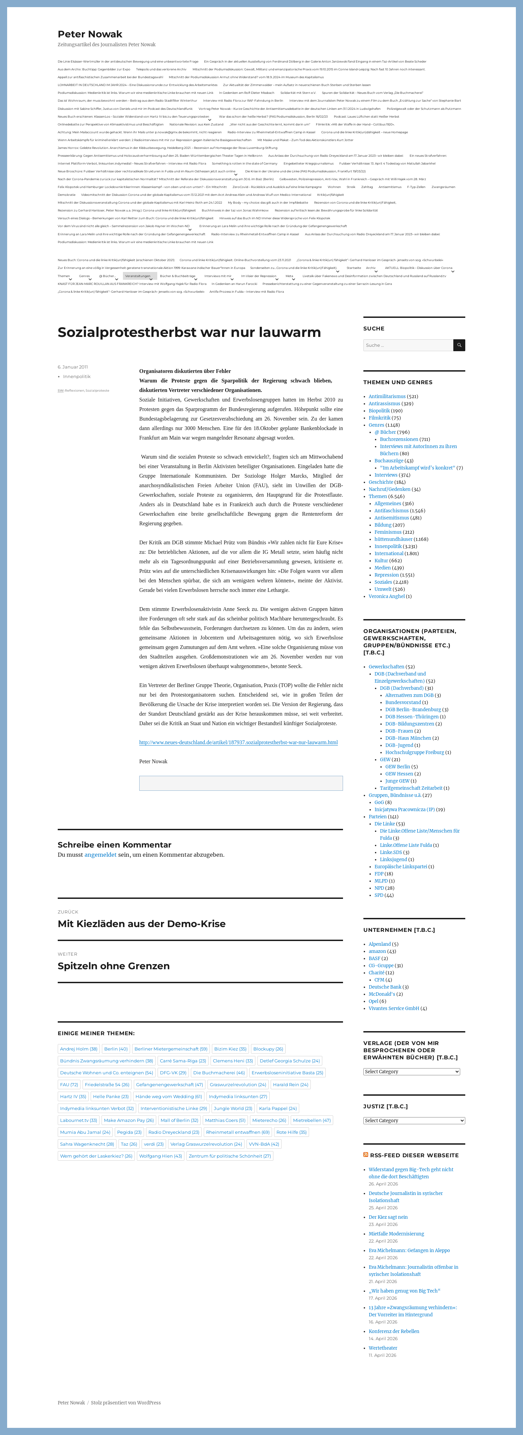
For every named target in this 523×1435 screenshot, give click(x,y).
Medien (383, 568)
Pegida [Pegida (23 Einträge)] (129, 1132)
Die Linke (385, 824)
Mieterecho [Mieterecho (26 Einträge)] (269, 1120)
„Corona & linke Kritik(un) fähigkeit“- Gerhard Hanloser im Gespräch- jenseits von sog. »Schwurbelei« (369, 260)
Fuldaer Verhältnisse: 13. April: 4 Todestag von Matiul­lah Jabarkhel (387, 163)
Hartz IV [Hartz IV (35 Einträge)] (73, 1096)
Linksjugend (393, 859)
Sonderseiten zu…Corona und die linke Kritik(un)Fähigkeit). (293, 268)
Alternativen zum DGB (409, 695)
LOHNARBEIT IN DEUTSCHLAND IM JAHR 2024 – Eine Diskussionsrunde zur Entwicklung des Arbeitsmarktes (137, 85)
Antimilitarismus (387, 396)
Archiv (371, 268)
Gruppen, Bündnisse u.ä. (395, 795)
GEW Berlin (397, 767)
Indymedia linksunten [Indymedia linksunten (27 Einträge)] (238, 1096)
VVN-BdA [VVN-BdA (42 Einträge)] (264, 1144)
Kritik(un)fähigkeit (330, 195)
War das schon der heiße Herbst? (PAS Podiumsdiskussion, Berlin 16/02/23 (273, 116)
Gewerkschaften (386, 667)
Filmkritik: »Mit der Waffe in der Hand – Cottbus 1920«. (355, 124)
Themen (64, 276)
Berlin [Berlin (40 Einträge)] (116, 1049)
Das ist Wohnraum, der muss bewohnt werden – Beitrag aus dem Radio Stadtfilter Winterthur (127, 100)
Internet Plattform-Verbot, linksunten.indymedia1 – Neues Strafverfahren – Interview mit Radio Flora (132, 163)
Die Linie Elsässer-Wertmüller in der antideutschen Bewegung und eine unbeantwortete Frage (128, 61)
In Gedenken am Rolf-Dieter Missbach (246, 93)
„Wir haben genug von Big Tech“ (404, 1291)
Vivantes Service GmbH (394, 1008)
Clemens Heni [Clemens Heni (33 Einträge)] (233, 1060)
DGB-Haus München (408, 738)
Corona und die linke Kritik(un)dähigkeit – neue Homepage (364, 132)
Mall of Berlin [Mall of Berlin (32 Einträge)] (179, 1120)
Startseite (354, 268)
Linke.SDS (391, 852)
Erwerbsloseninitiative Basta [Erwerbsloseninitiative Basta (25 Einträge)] (287, 1072)
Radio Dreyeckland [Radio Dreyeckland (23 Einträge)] (173, 1132)
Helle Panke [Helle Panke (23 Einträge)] (111, 1096)
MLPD (381, 881)
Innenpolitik (77, 376)
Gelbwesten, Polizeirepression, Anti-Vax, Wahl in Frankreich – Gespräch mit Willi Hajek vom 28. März (352, 179)
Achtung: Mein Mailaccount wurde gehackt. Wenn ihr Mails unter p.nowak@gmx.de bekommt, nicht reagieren (140, 132)
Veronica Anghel (387, 596)
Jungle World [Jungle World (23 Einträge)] (233, 1108)
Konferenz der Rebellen (394, 1331)
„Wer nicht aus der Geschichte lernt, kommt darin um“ (270, 124)
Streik (351, 187)
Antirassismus (384, 404)
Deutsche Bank (385, 987)
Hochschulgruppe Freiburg (414, 752)
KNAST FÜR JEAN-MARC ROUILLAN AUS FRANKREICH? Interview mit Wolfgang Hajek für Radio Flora (132, 284)
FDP (379, 874)
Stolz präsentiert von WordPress (126, 1403)
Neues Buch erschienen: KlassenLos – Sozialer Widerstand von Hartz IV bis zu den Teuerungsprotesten (133, 116)
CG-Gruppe (381, 966)
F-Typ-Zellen (416, 187)
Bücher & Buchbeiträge (177, 276)
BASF (374, 958)
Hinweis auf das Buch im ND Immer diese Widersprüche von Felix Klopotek (274, 218)
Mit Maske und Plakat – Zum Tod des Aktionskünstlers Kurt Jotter (305, 140)
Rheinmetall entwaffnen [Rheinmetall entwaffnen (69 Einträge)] (238, 1132)
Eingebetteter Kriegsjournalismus (308, 163)
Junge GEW (397, 781)
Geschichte (381, 482)
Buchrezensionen (399, 439)
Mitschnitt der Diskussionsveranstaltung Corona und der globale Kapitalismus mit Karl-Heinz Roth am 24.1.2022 (140, 202)
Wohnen (334, 187)
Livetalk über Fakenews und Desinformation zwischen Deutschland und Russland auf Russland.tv (374, 276)
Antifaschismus (392, 511)
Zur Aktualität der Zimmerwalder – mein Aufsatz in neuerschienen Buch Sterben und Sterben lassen (297, 85)
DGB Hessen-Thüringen (412, 717)
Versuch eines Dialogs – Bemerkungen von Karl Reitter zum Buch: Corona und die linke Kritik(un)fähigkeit (136, 218)
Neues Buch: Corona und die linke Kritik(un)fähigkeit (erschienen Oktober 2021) (116, 260)
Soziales (383, 582)
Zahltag (367, 187)
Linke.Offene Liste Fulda (406, 845)
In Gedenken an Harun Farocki (234, 284)
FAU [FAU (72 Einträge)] (69, 1084)
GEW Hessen (399, 774)
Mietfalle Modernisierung (396, 1234)
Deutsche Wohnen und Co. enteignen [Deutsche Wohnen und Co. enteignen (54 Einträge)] (106, 1072)
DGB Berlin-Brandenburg (413, 710)
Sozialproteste (97, 390)
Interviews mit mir (218, 276)
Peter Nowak (90, 34)
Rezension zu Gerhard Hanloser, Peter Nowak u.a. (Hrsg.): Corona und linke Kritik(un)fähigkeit (127, 210)
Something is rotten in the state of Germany (244, 163)
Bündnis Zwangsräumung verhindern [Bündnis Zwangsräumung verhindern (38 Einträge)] (106, 1060)
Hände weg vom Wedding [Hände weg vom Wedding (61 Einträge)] (169, 1096)
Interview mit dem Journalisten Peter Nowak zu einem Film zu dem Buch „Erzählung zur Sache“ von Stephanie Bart (375, 100)
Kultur (381, 561)
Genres (84, 276)
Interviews (386, 475)
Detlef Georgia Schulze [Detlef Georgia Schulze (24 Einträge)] (290, 1060)
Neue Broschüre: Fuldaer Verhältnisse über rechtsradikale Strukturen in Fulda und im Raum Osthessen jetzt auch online (146, 171)
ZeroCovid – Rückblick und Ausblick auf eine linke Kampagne (277, 187)
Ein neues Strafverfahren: (428, 155)
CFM (379, 980)
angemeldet (101, 854)
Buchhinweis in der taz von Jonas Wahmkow (235, 210)
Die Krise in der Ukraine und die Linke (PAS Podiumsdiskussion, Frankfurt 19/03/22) (305, 171)
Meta (289, 276)
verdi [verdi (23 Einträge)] (154, 1144)
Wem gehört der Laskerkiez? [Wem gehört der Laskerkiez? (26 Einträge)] (96, 1156)
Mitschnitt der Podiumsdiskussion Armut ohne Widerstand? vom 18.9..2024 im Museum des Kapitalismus (246, 77)
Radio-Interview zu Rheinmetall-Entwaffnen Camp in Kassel (271, 132)
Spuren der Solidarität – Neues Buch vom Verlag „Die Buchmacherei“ (372, 93)
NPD (379, 888)
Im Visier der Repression (258, 276)
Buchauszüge (389, 461)
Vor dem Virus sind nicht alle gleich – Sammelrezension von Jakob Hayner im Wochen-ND (124, 226)
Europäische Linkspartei (401, 867)
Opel (373, 1001)
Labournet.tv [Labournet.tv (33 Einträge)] (78, 1120)
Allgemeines (388, 504)
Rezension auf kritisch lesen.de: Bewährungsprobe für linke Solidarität (326, 210)
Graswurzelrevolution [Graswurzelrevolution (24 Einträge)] (238, 1084)
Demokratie (66, 195)
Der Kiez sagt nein (388, 1217)
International (389, 554)
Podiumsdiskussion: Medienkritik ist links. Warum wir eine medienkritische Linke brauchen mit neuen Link (135, 93)
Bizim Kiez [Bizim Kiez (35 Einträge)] (230, 1049)
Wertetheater (383, 1348)
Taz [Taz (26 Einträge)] (129, 1144)
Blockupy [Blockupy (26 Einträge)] (268, 1049)
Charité (376, 973)
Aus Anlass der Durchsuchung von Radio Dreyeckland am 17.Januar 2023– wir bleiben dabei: (335, 155)
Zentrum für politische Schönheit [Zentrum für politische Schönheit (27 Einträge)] (230, 1156)
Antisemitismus (390, 187)
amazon (377, 951)
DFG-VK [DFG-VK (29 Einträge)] (173, 1072)
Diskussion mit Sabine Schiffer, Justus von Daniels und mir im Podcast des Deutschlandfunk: (125, 108)
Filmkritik (380, 418)
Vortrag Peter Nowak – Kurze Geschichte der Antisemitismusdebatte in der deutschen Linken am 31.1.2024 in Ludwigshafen (290, 108)
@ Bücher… (107, 276)
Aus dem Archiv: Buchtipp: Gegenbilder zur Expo (94, 69)
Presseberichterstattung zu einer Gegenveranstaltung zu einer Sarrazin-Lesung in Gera (327, 284)
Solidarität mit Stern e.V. (298, 93)
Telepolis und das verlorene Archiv (161, 69)
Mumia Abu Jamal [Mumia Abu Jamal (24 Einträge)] (85, 1132)
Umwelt (383, 589)
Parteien (378, 817)
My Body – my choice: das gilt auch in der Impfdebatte (268, 202)
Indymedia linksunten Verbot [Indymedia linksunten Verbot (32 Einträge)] (97, 1108)
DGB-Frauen (399, 731)
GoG (379, 802)
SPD (379, 895)
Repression (387, 575)
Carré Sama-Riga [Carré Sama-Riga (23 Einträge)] (183, 1060)
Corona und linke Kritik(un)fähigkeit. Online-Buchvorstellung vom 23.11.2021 (235, 260)
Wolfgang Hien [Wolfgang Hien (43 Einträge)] (160, 1156)
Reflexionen (74, 390)
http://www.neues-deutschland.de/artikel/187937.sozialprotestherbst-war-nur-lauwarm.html (238, 742)
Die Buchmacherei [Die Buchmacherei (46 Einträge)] (219, 1072)
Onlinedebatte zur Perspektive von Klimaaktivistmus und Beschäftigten (111, 124)
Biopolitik (379, 411)
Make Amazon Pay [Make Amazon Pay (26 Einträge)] (129, 1120)
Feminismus (388, 532)
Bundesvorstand (403, 702)
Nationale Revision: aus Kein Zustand (196, 124)
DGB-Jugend (399, 745)
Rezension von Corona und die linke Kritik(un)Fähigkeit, (355, 202)
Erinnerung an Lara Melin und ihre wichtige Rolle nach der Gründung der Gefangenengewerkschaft (273, 226)
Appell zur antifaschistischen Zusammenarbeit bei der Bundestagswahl (110, 77)
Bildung (383, 525)
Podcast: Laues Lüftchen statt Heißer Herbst (366, 116)
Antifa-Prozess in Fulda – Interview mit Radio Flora (247, 291)
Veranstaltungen (137, 276)
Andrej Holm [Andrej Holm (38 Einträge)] (78, 1049)
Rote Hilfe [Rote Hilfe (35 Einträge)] (291, 1132)
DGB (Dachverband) (402, 688)
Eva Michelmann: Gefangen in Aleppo (409, 1250)
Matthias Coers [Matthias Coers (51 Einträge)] (225, 1120)
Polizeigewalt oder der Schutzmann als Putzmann (424, 108)
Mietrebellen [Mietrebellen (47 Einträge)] (312, 1120)
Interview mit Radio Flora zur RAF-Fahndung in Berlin (243, 100)
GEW (385, 760)
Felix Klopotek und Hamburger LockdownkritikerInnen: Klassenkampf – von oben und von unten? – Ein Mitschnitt (142, 187)
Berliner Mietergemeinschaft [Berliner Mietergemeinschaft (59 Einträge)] (171, 1049)
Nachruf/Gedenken (390, 489)
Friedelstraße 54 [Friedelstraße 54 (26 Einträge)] (107, 1084)
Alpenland (380, 944)
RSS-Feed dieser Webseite (414, 1155)
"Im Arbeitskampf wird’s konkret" (417, 468)
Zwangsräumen (443, 187)
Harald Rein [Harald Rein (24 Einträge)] (290, 1084)
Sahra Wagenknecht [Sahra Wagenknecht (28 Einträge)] (87, 1144)
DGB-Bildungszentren (409, 724)
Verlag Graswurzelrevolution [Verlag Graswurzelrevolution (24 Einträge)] (206, 1144)
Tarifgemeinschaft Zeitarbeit (411, 788)
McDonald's (382, 994)
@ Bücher (385, 432)
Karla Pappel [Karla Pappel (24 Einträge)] (278, 1108)
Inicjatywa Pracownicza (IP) (405, 810)
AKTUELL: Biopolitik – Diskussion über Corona (418, 268)
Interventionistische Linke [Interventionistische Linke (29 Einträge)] (174, 1108)
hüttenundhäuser (394, 539)
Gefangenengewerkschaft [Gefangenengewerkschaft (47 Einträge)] (169, 1084)
